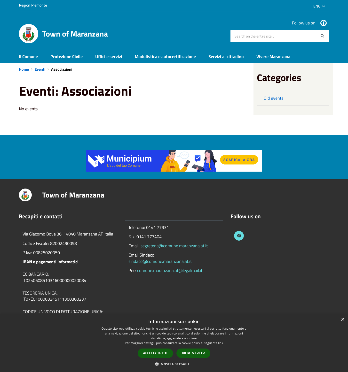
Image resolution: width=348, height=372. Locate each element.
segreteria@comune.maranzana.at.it (174, 246)
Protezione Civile (66, 56)
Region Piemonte (33, 5)
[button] (174, 364)
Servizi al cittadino (226, 56)
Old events (273, 98)
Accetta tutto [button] (155, 353)
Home (24, 69)
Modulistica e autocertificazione (165, 56)
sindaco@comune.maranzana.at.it (160, 261)
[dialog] (174, 343)
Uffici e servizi (108, 56)
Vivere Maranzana (273, 56)
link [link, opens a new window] (220, 343)
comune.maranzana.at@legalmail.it (169, 270)
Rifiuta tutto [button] (193, 353)
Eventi (40, 69)
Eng (319, 6)
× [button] (342, 319)
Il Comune (28, 56)
